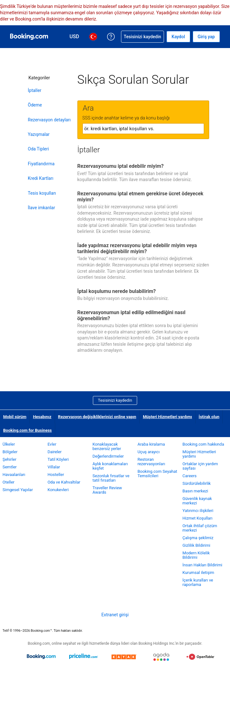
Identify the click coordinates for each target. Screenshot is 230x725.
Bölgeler (10, 451)
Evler (51, 444)
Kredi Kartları (40, 178)
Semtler (10, 467)
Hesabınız (42, 416)
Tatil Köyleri (58, 459)
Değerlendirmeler (108, 456)
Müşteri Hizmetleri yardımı (167, 416)
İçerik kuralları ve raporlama (198, 582)
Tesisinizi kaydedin (115, 400)
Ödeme (35, 104)
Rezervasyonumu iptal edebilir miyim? (120, 166)
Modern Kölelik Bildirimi (196, 555)
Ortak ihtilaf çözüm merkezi (200, 528)
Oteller (9, 482)
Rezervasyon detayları (49, 119)
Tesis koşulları (42, 193)
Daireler (54, 451)
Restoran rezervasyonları (151, 461)
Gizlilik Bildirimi (196, 545)
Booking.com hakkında (203, 444)
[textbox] (143, 128)
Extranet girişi (115, 614)
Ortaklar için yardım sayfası (200, 466)
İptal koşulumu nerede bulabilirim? (116, 291)
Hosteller (55, 474)
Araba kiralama (151, 444)
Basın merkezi (195, 491)
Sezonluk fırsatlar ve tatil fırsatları (111, 478)
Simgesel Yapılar (18, 489)
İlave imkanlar (41, 207)
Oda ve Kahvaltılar (63, 482)
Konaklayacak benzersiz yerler (107, 446)
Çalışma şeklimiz (198, 537)
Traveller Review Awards (107, 490)
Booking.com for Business (27, 430)
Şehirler (9, 459)
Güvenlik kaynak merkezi (197, 500)
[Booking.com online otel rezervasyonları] (29, 37)
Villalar (53, 467)
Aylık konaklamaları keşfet (110, 466)
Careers (190, 475)
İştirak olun (209, 416)
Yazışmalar (39, 134)
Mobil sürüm (14, 416)
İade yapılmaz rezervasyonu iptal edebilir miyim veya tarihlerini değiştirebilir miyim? (137, 248)
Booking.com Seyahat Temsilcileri (157, 473)
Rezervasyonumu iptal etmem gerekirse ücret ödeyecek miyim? (140, 197)
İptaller (34, 90)
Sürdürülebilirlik (197, 483)
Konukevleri (58, 489)
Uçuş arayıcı (148, 451)
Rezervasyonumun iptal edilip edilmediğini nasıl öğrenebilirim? (131, 315)
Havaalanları (14, 474)
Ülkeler (9, 444)
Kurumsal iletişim (198, 572)
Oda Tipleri (38, 148)
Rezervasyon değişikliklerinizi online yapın (97, 416)
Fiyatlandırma (41, 163)
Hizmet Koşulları (198, 518)
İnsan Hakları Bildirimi (202, 565)
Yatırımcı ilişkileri (198, 510)
